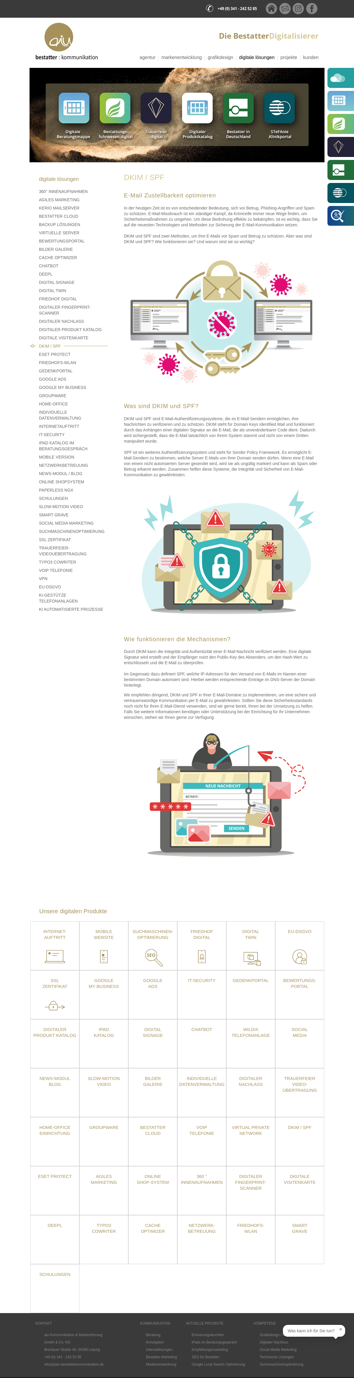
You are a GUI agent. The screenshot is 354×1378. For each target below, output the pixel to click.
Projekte (289, 57)
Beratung (153, 1335)
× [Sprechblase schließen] (340, 1329)
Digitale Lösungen (256, 57)
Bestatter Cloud (58, 216)
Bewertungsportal (62, 241)
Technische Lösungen (277, 1357)
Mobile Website (104, 934)
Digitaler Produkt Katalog (70, 329)
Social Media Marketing (66, 523)
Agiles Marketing (59, 199)
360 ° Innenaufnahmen (202, 1179)
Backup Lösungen (59, 224)
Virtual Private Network (251, 1130)
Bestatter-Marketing (161, 1357)
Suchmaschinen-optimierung (152, 934)
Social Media (299, 1032)
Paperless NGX (56, 490)
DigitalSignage (153, 1032)
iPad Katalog (104, 1032)
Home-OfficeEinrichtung (55, 1130)
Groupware (52, 395)
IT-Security (52, 434)
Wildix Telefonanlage (251, 1032)
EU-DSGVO (50, 587)
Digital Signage (57, 282)
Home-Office (53, 404)
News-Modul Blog (55, 1081)
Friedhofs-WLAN (57, 362)
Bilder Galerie (56, 249)
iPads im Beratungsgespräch (214, 1342)
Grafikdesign (220, 57)
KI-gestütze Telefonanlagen (58, 598)
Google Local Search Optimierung (218, 1364)
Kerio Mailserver (59, 208)
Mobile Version (56, 457)
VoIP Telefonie (56, 570)
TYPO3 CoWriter (57, 562)
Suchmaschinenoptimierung (71, 531)
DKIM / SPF (50, 346)
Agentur (147, 57)
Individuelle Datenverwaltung (60, 415)
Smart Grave (53, 515)
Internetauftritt (59, 426)
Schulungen (53, 498)
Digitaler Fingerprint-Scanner (65, 310)
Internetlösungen (159, 1350)
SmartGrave (299, 1228)
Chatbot (48, 266)
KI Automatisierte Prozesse (71, 609)
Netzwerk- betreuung (202, 1228)
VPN (43, 578)
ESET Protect (55, 1176)
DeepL (46, 274)
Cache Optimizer (58, 257)
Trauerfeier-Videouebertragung (63, 551)
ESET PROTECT (55, 354)
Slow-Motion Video (61, 506)
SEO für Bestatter (205, 1357)
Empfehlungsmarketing (210, 1350)
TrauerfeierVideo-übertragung (300, 1084)
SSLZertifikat (54, 983)
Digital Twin (52, 290)
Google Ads (52, 379)
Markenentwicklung (181, 57)
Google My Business (62, 387)
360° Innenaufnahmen (63, 191)
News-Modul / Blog (60, 473)
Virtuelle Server (59, 232)
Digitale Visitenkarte (63, 338)
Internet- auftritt (54, 934)
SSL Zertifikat (55, 539)
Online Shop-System (153, 1179)
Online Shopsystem (61, 481)
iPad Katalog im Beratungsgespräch (63, 446)
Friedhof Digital (58, 299)
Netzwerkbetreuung (63, 465)
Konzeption (155, 1342)
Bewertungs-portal (299, 983)
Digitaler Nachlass (61, 321)
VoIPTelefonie (201, 1130)
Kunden (311, 57)
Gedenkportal (56, 371)
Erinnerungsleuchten (208, 1335)
